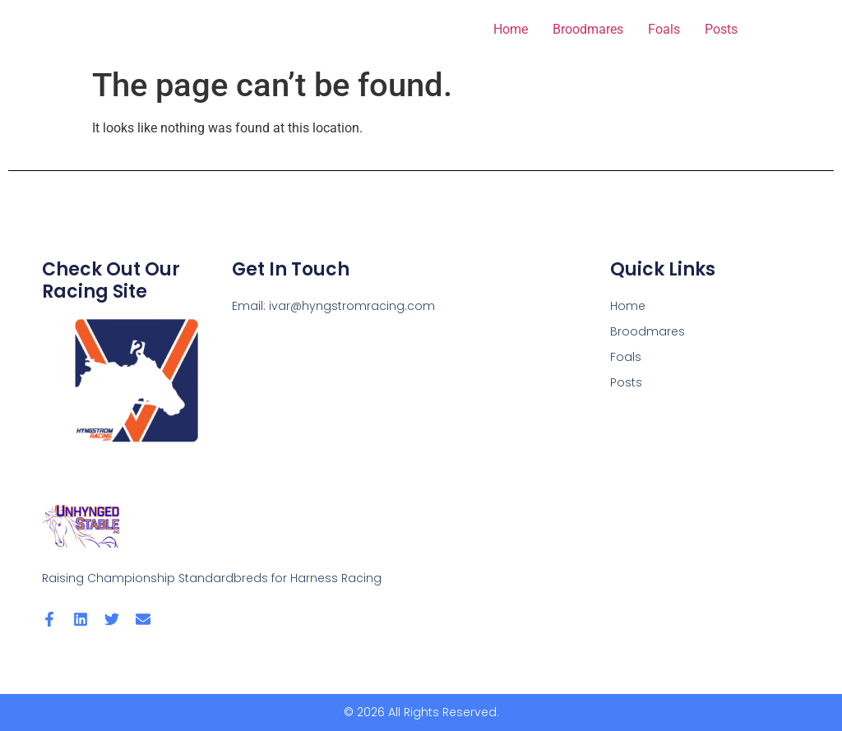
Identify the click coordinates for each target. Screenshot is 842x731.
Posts (721, 29)
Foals (664, 29)
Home (510, 29)
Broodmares (588, 29)
